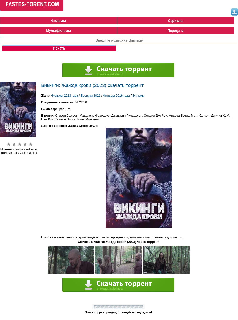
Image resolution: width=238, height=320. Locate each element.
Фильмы (58, 21)
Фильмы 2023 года (64, 95)
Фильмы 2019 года (116, 95)
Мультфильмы (58, 31)
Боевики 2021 (90, 95)
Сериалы (175, 21)
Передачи (176, 31)
